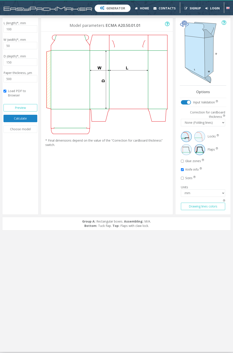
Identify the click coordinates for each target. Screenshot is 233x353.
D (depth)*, (14, 56)
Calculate (20, 118)
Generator (112, 8)
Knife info (191, 169)
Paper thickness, (17, 73)
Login (212, 8)
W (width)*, (14, 40)
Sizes (188, 178)
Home (142, 8)
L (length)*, (14, 23)
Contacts (164, 8)
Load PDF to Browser (14, 93)
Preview (20, 108)
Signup (192, 8)
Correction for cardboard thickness (207, 114)
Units (184, 187)
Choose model (20, 129)
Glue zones (192, 161)
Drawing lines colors (203, 206)
